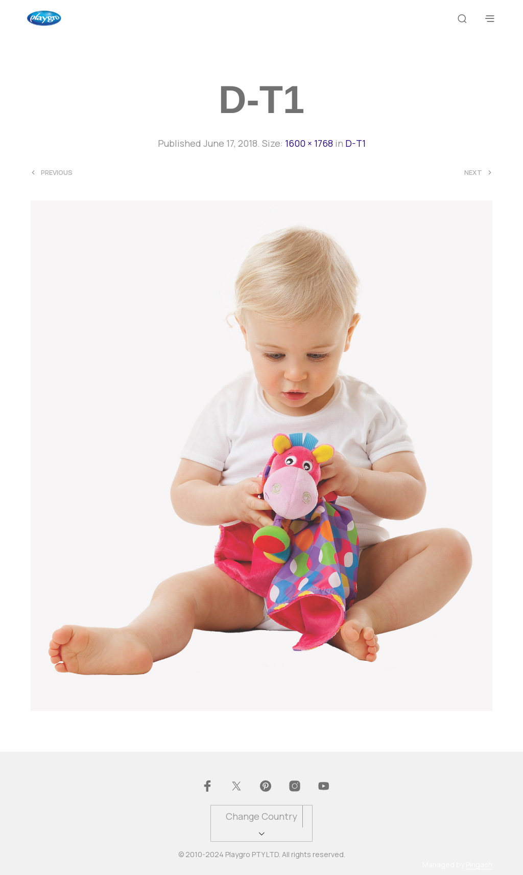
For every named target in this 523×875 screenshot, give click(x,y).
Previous (57, 172)
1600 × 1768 (309, 143)
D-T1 (355, 143)
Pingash (479, 865)
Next (473, 172)
